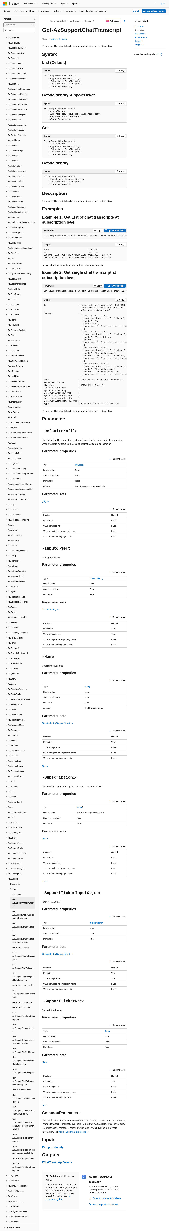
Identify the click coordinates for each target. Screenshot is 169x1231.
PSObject (79, 465)
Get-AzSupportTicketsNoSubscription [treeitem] (23, 1006)
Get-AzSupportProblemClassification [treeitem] (23, 984)
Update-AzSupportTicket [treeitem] (23, 1149)
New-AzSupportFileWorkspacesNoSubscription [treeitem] (23, 1071)
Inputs (139, 41)
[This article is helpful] (158, 54)
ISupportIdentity (96, 578)
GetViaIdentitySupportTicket (57, 723)
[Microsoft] (5, 4)
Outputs (140, 45)
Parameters (141, 37)
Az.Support (75, 21)
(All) (45, 501)
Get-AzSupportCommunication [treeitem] (23, 917)
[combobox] (19, 24)
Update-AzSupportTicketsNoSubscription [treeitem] (23, 1157)
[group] (84, 236)
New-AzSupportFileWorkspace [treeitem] (23, 1061)
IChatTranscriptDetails (57, 1162)
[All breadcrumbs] (44, 21)
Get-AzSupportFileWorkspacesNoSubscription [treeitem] (23, 966)
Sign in (163, 4)
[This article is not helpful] (161, 54)
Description (140, 30)
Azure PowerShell (58, 21)
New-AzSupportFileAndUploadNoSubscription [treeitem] (23, 1050)
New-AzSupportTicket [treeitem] (21, 1080)
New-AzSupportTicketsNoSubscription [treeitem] (23, 1088)
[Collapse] (34, 18)
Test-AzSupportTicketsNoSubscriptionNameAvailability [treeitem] (23, 1140)
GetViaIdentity (50, 609)
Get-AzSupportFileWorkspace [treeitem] (23, 957)
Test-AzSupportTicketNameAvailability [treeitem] (23, 1128)
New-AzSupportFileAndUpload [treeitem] (23, 1041)
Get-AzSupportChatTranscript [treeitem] (23, 893)
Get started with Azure (153, 11)
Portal (136, 11)
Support (88, 21)
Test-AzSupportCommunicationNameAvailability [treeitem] (23, 1100)
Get (45, 766)
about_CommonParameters (72, 1132)
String (87, 686)
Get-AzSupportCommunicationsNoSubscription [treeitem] (23, 929)
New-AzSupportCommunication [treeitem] (23, 1018)
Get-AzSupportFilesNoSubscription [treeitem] (23, 946)
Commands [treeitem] (15, 874)
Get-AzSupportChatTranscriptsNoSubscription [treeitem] (23, 905)
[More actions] (124, 21)
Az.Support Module (58, 39)
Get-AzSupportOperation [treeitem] (23, 975)
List (45, 839)
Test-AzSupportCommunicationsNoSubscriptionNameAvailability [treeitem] (23, 1114)
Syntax (139, 26)
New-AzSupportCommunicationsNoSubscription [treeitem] (23, 1030)
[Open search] (155, 3)
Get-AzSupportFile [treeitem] (20, 938)
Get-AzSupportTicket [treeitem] (21, 998)
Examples (140, 34)
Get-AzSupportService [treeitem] (22, 993)
